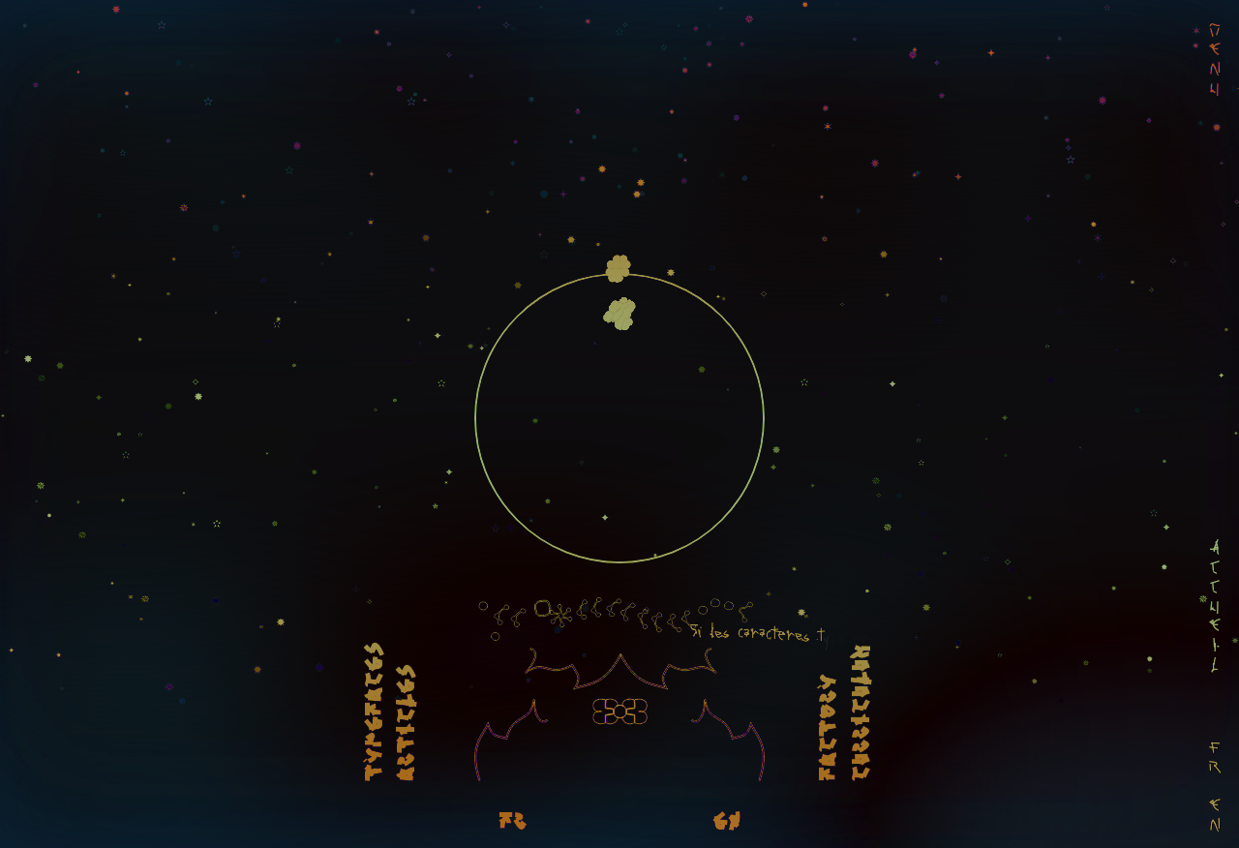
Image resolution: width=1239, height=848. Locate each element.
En (1214, 817)
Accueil (1214, 608)
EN (726, 823)
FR (513, 823)
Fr (1214, 759)
